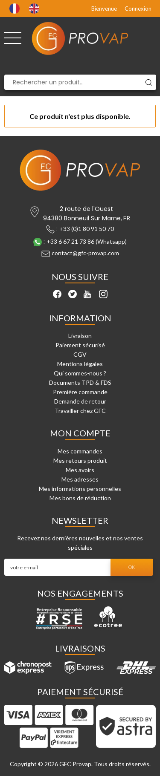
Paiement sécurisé (80, 345)
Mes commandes (80, 451)
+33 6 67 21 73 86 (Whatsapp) (87, 241)
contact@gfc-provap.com (85, 253)
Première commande (80, 391)
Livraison (80, 335)
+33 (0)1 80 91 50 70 (86, 228)
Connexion (138, 8)
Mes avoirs (80, 469)
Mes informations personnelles (80, 488)
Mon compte (80, 433)
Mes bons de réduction (80, 498)
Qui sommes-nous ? (80, 373)
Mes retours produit (80, 460)
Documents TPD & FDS (80, 382)
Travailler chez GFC (80, 410)
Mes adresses (80, 479)
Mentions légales (80, 363)
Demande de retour (80, 401)
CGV (80, 354)
